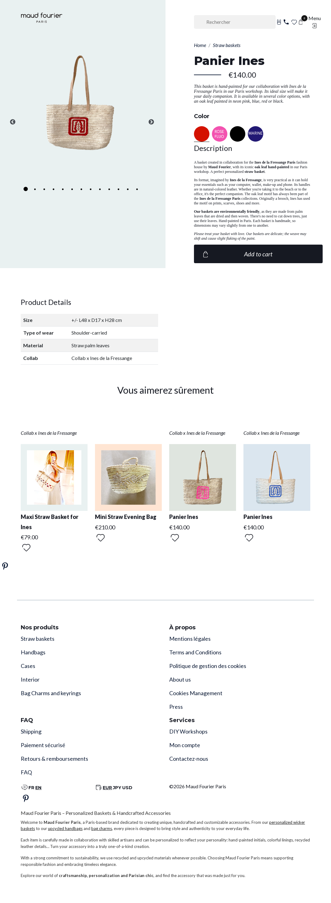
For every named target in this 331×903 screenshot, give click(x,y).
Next (151, 122)
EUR (107, 787)
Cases (28, 666)
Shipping (31, 731)
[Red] (201, 134)
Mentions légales (190, 639)
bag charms (101, 828)
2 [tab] (34, 189)
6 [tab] (72, 189)
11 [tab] (118, 189)
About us (180, 679)
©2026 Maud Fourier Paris (197, 786)
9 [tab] (99, 189)
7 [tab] (81, 189)
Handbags (33, 652)
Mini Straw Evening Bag (126, 516)
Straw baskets (37, 639)
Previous (13, 122)
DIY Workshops (188, 731)
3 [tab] (44, 189)
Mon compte (184, 745)
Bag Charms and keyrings (51, 693)
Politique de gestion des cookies (207, 666)
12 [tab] (127, 189)
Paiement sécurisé (43, 745)
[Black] (237, 134)
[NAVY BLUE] (255, 134)
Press (176, 707)
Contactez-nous (188, 758)
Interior (30, 679)
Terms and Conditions (195, 652)
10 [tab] (109, 189)
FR (31, 787)
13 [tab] (137, 189)
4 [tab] (53, 189)
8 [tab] (90, 189)
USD (127, 787)
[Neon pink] (219, 134)
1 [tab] (25, 189)
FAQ (26, 772)
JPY (117, 787)
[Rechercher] (235, 22)
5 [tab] (62, 189)
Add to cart (237, 254)
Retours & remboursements (54, 758)
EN (38, 787)
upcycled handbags (65, 828)
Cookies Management (195, 693)
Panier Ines (183, 516)
